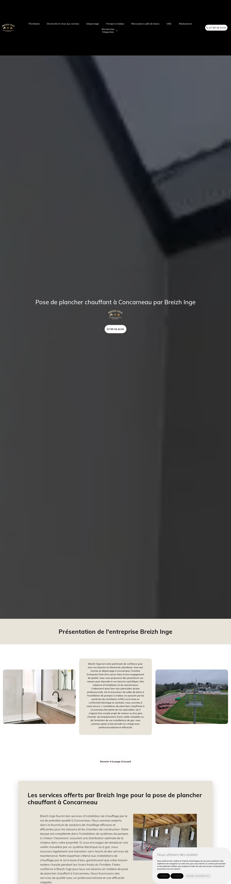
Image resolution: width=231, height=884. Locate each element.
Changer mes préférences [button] (197, 876)
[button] (116, 30)
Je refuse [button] (177, 876)
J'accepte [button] (164, 876)
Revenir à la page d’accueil (115, 761)
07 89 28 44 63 (216, 27)
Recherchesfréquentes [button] (108, 30)
